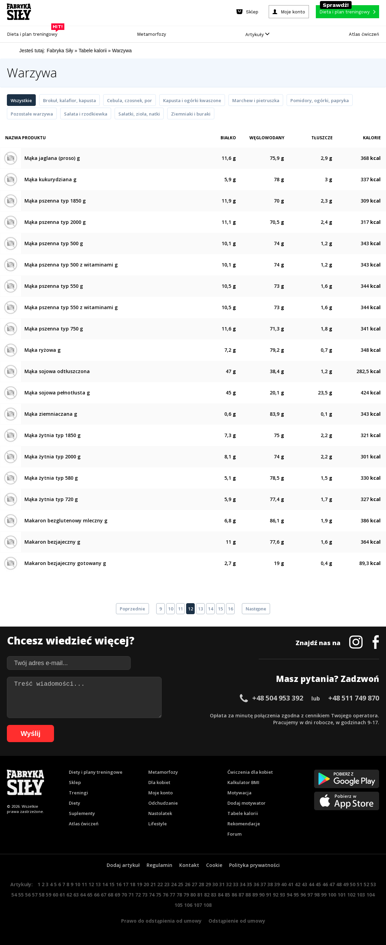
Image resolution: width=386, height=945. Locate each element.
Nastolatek (160, 813)
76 (165, 894)
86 (234, 894)
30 (215, 884)
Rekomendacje (243, 824)
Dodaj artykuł (123, 865)
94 (289, 894)
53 (373, 884)
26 (187, 884)
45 (318, 884)
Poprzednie (132, 609)
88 (248, 894)
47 (332, 884)
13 (200, 609)
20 (146, 884)
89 (255, 894)
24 (173, 884)
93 (282, 894)
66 (96, 894)
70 (124, 894)
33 (235, 884)
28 (201, 884)
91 (268, 894)
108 (207, 905)
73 (145, 894)
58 (41, 894)
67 (103, 894)
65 (90, 894)
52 (366, 884)
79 (186, 894)
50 (352, 884)
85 (227, 894)
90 (262, 894)
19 (139, 884)
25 (180, 884)
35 (249, 884)
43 (304, 884)
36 (256, 884)
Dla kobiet (159, 782)
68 (110, 894)
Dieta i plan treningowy (34, 32)
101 (341, 894)
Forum (234, 834)
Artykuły (257, 34)
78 (179, 894)
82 (207, 894)
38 (270, 884)
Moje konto (160, 793)
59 (48, 894)
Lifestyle (157, 824)
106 (188, 905)
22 (160, 884)
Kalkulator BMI (243, 782)
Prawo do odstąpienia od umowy (161, 920)
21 (153, 884)
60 (55, 894)
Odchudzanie (163, 803)
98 (317, 894)
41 (290, 884)
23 (167, 884)
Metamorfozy (151, 34)
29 (208, 884)
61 (62, 894)
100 (332, 894)
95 (296, 894)
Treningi (78, 793)
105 (178, 905)
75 (158, 894)
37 (263, 884)
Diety (74, 803)
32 (229, 884)
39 (277, 884)
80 (193, 894)
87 (241, 894)
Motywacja (239, 793)
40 (284, 884)
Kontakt (189, 865)
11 (180, 609)
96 (303, 894)
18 (132, 884)
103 (361, 894)
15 (220, 609)
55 (21, 894)
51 (359, 884)
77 (172, 894)
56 (28, 894)
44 (311, 884)
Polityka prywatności (254, 865)
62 (69, 894)
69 (117, 894)
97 (310, 894)
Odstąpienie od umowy (236, 920)
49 (346, 884)
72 (138, 894)
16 (230, 609)
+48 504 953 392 (277, 698)
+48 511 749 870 (353, 698)
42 (297, 884)
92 (275, 894)
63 (76, 894)
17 (125, 884)
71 (131, 894)
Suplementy (82, 813)
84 (220, 894)
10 (170, 609)
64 (83, 894)
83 (213, 894)
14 (210, 609)
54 (14, 894)
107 (198, 905)
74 (151, 894)
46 (325, 884)
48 (339, 884)
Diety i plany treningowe (95, 772)
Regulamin (159, 865)
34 (242, 884)
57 (34, 894)
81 (200, 894)
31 (222, 884)
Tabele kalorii (242, 813)
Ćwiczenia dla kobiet (250, 772)
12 (190, 609)
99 (323, 894)
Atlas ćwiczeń (364, 34)
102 (351, 894)
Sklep (75, 782)
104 (370, 894)
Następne (256, 609)
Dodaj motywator (246, 803)
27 (194, 884)
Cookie (214, 865)
